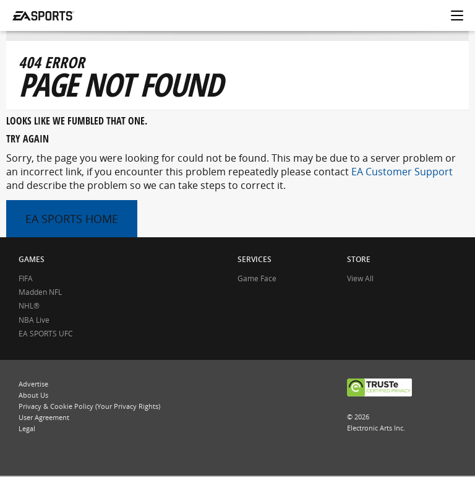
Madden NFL (40, 292)
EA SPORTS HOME (71, 218)
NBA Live (34, 320)
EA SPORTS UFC (46, 333)
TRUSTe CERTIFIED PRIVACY (379, 389)
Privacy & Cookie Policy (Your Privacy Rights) (89, 406)
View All (360, 278)
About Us (33, 395)
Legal (27, 428)
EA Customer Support (402, 171)
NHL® (29, 305)
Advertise (33, 383)
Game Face (257, 278)
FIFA (26, 278)
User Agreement (44, 417)
